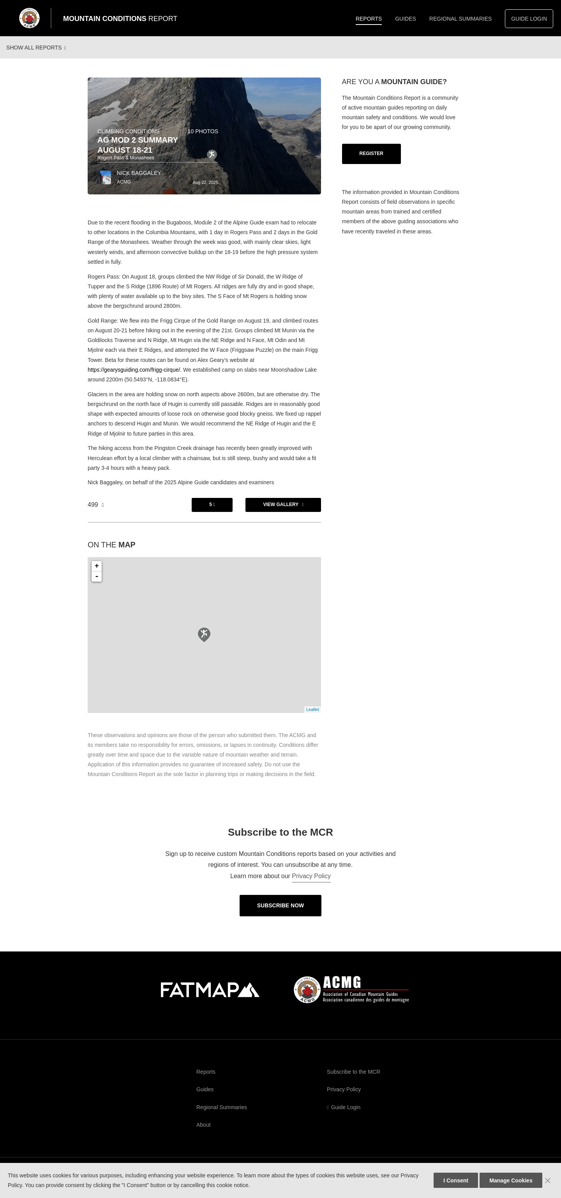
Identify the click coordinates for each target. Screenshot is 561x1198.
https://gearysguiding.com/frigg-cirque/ (134, 377)
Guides (405, 19)
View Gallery (280, 512)
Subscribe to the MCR (353, 1079)
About (203, 1132)
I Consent (455, 1180)
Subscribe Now (280, 913)
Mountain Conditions (120, 19)
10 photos (203, 139)
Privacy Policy (311, 883)
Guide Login (529, 19)
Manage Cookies (510, 1180)
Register (371, 161)
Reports (369, 19)
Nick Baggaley (139, 180)
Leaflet (312, 717)
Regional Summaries (460, 19)
